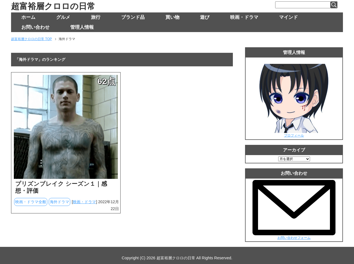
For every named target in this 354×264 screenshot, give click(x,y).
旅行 (95, 17)
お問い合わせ (35, 27)
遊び (204, 17)
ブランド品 (133, 17)
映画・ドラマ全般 (30, 202)
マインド (288, 17)
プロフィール (294, 135)
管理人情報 (82, 27)
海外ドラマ (59, 202)
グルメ (63, 17)
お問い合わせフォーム (294, 238)
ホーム (28, 17)
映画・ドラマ (244, 17)
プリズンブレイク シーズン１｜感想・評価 (61, 187)
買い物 (172, 17)
